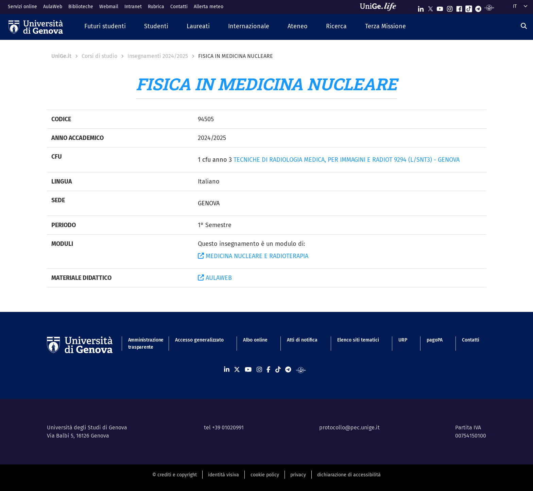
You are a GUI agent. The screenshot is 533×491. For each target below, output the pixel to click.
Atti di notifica (302, 340)
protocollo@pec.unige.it (349, 427)
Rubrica (156, 7)
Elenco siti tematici (358, 340)
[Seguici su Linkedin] (421, 7)
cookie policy (265, 475)
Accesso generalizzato (199, 340)
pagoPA (435, 340)
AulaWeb (52, 7)
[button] (105, 27)
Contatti (179, 7)
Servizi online (22, 7)
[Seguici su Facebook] (459, 7)
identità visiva (223, 475)
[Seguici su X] (430, 7)
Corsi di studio (99, 56)
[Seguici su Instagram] (449, 7)
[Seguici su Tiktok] (468, 7)
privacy (298, 475)
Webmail (108, 7)
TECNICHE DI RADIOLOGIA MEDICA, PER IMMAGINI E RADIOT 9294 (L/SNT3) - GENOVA (347, 159)
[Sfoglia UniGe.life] (380, 7)
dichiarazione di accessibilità (349, 475)
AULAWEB (215, 278)
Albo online (255, 340)
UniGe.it (61, 56)
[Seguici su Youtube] (440, 7)
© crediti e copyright (174, 475)
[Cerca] (524, 26)
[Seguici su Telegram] (478, 7)
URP (402, 340)
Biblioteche (80, 7)
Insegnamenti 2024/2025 (157, 56)
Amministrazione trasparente (142, 343)
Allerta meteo (208, 7)
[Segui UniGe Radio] (489, 7)
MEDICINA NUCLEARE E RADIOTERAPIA (253, 256)
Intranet (133, 7)
